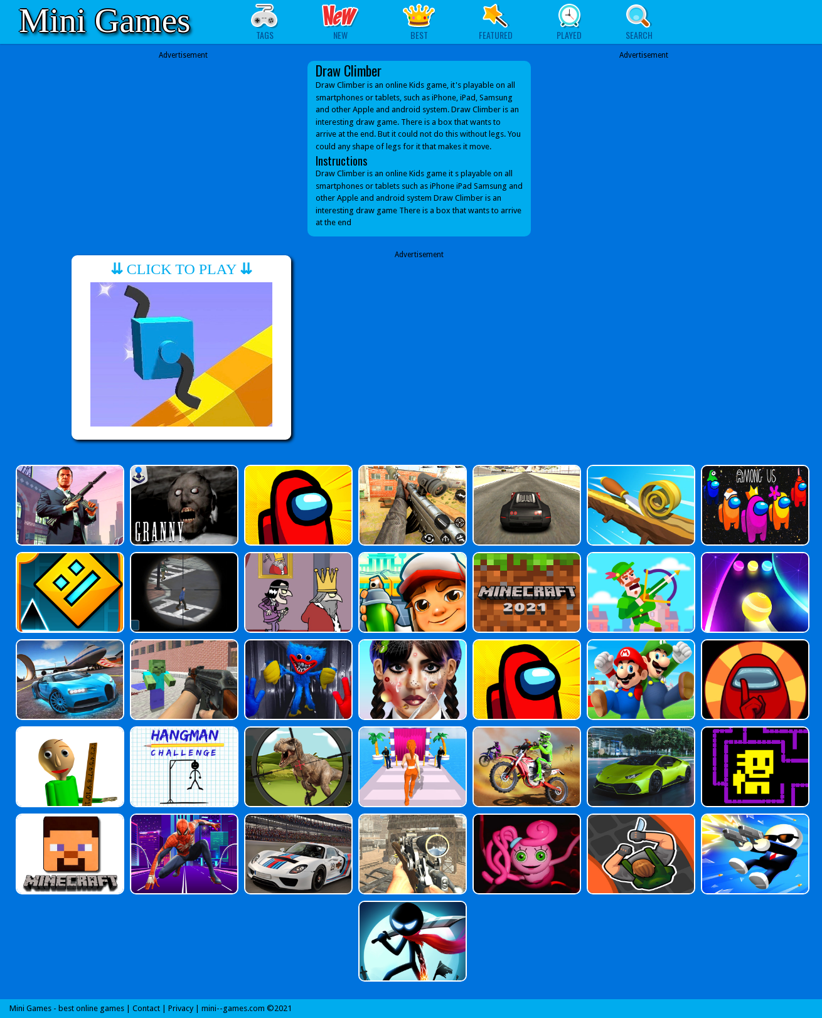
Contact (146, 1008)
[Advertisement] (183, 139)
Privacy (180, 1008)
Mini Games (104, 20)
